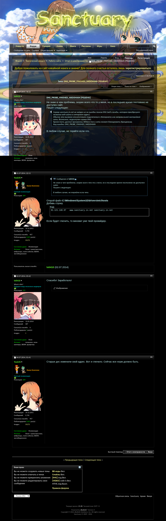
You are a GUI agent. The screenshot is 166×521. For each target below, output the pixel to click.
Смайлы (56, 474)
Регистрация (144, 58)
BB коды (56, 471)
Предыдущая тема (74, 460)
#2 (151, 173)
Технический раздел (35, 61)
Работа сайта (55, 61)
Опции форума (47, 50)
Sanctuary (134, 496)
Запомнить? (95, 62)
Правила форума (60, 488)
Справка (35, 50)
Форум (33, 46)
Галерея (46, 46)
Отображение (145, 86)
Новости (20, 46)
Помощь (129, 58)
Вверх (150, 452)
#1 (151, 91)
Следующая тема (93, 460)
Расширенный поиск (144, 50)
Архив (143, 496)
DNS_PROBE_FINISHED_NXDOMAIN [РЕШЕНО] (86, 81)
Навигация (61, 50)
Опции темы (116, 86)
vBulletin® (84, 510)
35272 (27, 240)
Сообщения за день (22, 50)
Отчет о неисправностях (76, 61)
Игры (99, 46)
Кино (112, 46)
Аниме (60, 46)
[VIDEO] (56, 480)
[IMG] (55, 477)
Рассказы (86, 46)
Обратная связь (122, 496)
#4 (151, 357)
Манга (73, 46)
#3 (151, 276)
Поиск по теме (130, 86)
